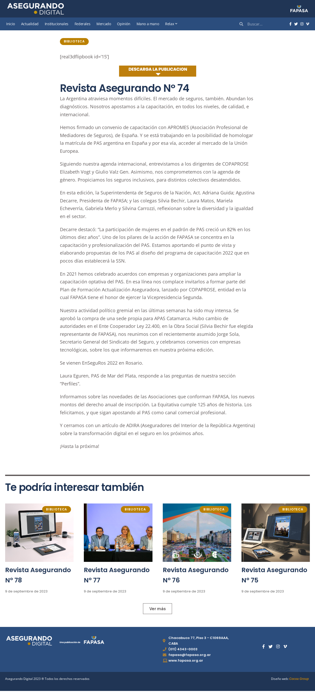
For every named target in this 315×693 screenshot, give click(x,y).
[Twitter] (296, 24)
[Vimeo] (307, 24)
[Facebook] (290, 24)
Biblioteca (75, 41)
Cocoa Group (299, 680)
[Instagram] (302, 24)
